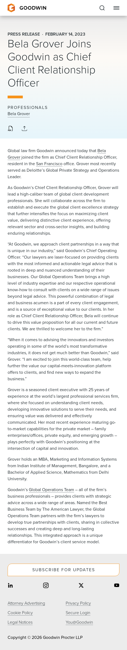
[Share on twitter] (81, 586)
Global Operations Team (51, 489)
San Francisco (49, 164)
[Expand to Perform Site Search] (102, 8)
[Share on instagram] (46, 586)
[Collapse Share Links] (24, 129)
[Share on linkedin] (10, 586)
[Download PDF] (10, 129)
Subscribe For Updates (63, 570)
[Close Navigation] (116, 8)
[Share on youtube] (116, 586)
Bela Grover (19, 114)
